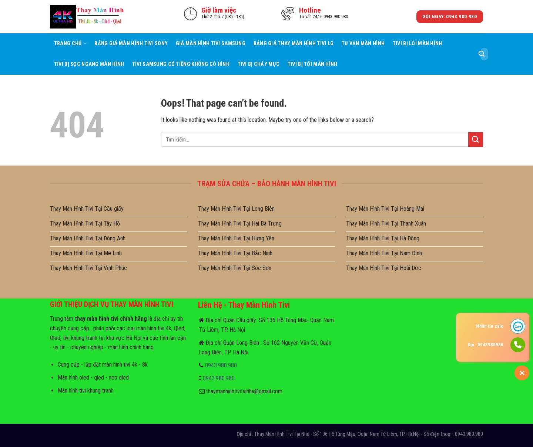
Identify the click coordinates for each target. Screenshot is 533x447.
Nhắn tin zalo (489, 326)
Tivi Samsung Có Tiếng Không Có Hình (180, 64)
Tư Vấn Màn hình (363, 43)
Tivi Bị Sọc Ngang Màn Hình (89, 64)
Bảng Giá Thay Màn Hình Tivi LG (294, 43)
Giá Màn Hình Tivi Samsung (210, 43)
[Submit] (481, 54)
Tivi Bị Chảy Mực (259, 64)
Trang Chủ (70, 43)
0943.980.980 (221, 365)
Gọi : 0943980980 (485, 344)
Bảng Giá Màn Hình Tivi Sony (131, 43)
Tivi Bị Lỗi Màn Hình (417, 43)
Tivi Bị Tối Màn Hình (313, 64)
